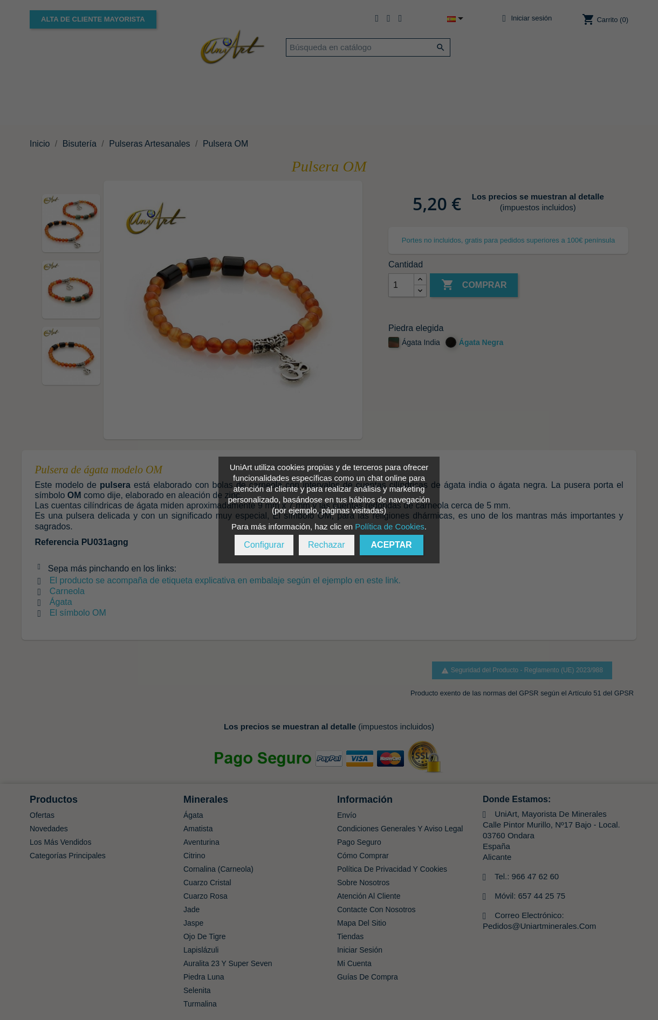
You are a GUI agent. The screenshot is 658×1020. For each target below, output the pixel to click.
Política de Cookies (389, 526)
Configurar (264, 544)
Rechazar (326, 544)
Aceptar (391, 544)
